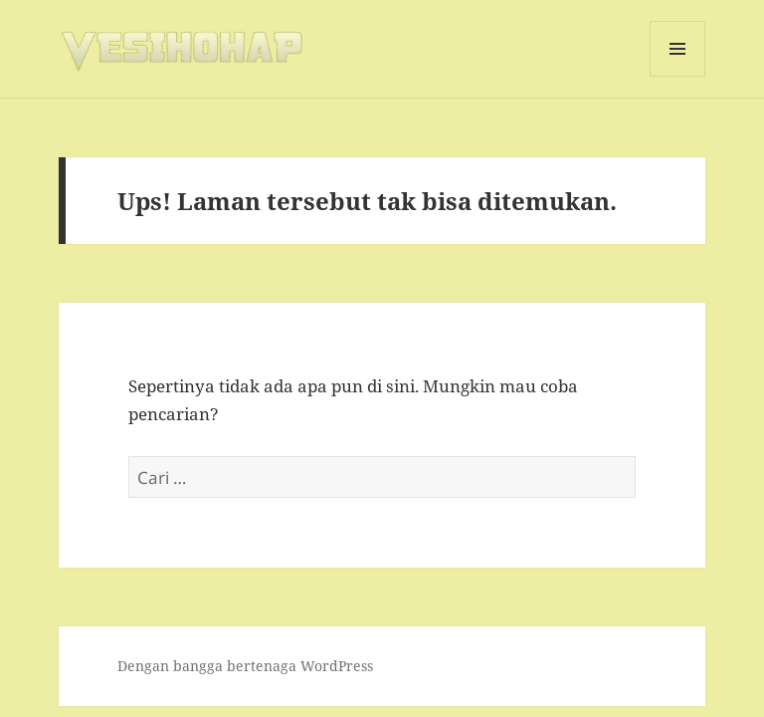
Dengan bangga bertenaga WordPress (245, 665)
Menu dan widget (678, 76)
